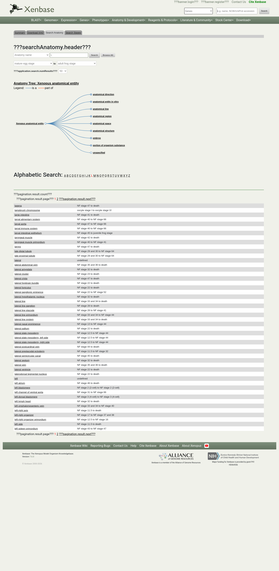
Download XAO (35, 32)
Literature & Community (195, 20)
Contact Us (239, 2)
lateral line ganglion (25, 305)
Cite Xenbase (147, 445)
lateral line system (24, 319)
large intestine (22, 214)
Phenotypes (100, 20)
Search (264, 11)
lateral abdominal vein (26, 264)
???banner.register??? (215, 2)
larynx (18, 246)
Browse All (108, 55)
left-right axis (21, 410)
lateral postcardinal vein (27, 346)
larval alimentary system (27, 219)
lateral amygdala (23, 269)
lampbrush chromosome (27, 210)
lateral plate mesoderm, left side (31, 337)
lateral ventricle (22, 369)
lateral (18, 260)
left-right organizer (24, 415)
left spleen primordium (26, 428)
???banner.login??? (186, 2)
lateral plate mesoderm (27, 333)
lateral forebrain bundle (27, 283)
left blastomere (22, 387)
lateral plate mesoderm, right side (32, 342)
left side (19, 424)
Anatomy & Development (128, 20)
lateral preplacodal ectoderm (29, 351)
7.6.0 (32, 456)
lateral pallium (22, 328)
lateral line (20, 301)
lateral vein (20, 365)
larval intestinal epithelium (28, 233)
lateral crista (21, 278)
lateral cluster (22, 274)
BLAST (35, 20)
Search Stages (73, 32)
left (16, 378)
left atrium (20, 383)
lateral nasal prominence (27, 324)
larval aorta (20, 224)
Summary (20, 32)
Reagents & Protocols (162, 20)
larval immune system (26, 228)
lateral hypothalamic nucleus (29, 296)
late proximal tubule (25, 255)
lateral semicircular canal (28, 355)
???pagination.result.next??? (77, 199)
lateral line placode (24, 310)
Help (133, 445)
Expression (68, 20)
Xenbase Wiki (79, 445)
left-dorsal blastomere (26, 396)
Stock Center (223, 20)
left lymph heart (23, 401)
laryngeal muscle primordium (30, 242)
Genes (84, 20)
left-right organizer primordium (30, 419)
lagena (18, 205)
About (191, 445)
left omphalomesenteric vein (29, 406)
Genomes (50, 20)
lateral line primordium (26, 315)
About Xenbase (169, 445)
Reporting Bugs (100, 445)
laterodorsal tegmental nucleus (31, 374)
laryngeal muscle (23, 237)
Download (242, 20)
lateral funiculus (23, 287)
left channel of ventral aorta (29, 392)
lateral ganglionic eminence (29, 292)
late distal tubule (23, 251)
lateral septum (22, 360)
